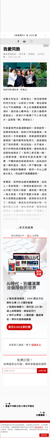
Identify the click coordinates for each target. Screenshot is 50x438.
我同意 (44, 435)
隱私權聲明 (39, 427)
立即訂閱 (42, 370)
